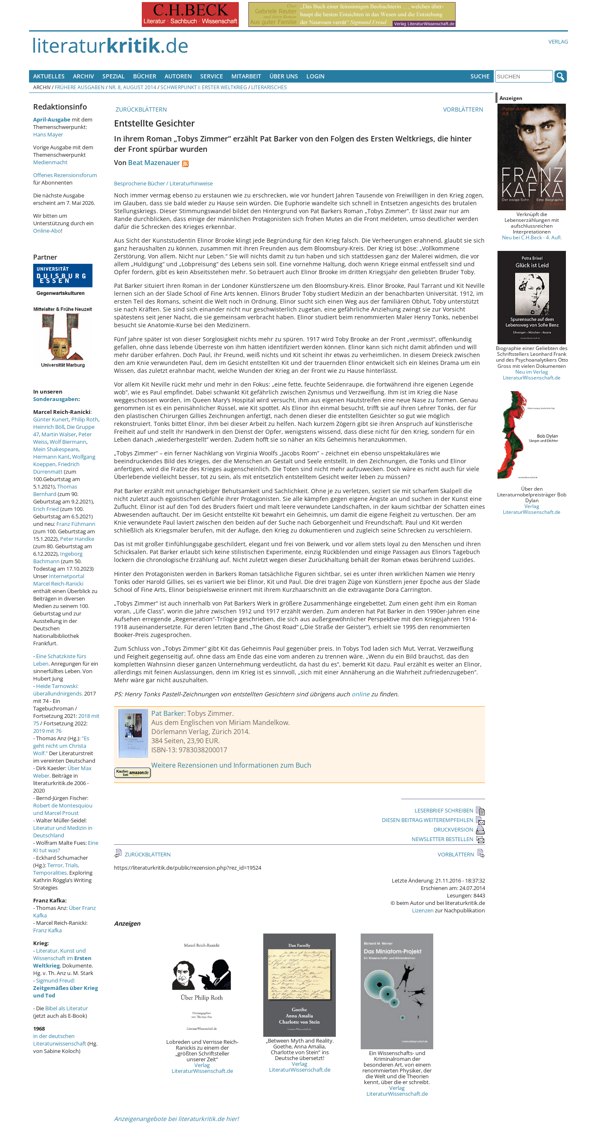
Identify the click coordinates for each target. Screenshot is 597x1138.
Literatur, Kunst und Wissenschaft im (62, 958)
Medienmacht (50, 162)
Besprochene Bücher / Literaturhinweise (163, 183)
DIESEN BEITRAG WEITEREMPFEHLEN (433, 820)
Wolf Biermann (68, 441)
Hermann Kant (51, 456)
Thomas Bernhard (55, 490)
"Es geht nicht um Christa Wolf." (61, 745)
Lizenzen (423, 910)
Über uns (283, 76)
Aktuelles (49, 76)
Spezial (113, 76)
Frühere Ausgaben (79, 87)
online (360, 694)
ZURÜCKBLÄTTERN (140, 109)
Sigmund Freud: (65, 988)
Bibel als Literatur (66, 1008)
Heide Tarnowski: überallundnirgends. (58, 689)
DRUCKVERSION (459, 829)
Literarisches (269, 87)
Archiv (83, 76)
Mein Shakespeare (55, 449)
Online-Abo (47, 230)
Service (211, 76)
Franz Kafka (47, 930)
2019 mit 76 (47, 730)
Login (315, 76)
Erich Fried (46, 509)
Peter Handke (77, 538)
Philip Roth (84, 419)
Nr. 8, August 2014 (132, 87)
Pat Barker (167, 713)
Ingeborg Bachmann (58, 557)
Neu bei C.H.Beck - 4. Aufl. (532, 237)
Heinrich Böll (48, 426)
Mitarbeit (246, 76)
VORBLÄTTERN (464, 109)
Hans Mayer (48, 134)
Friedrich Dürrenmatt (56, 467)
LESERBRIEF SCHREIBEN (450, 810)
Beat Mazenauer (154, 162)
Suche (480, 76)
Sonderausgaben (55, 399)
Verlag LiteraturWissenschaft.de (202, 1068)
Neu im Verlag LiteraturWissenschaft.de (532, 374)
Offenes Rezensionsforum (65, 175)
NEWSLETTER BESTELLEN (448, 839)
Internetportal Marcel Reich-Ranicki (58, 579)
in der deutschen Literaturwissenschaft (59, 1039)
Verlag (558, 41)
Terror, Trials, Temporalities (56, 868)
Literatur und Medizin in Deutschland (62, 831)
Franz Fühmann (75, 524)
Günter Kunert (51, 419)
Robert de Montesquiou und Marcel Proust (62, 809)
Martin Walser (58, 434)
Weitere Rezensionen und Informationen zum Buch (231, 765)
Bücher (144, 76)
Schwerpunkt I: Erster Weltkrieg (203, 87)
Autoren (178, 76)
